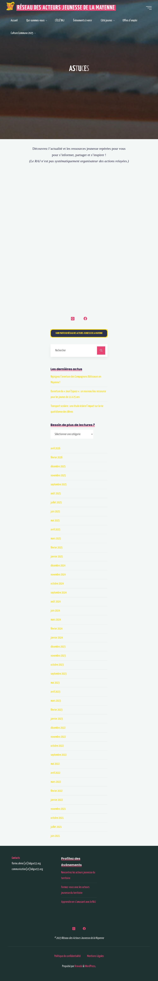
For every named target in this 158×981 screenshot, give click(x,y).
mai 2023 (55, 682)
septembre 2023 (59, 673)
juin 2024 (55, 610)
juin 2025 (55, 511)
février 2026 (56, 457)
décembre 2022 (58, 727)
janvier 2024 (57, 637)
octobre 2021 (57, 817)
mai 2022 (55, 763)
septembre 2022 (59, 754)
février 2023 (56, 709)
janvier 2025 (57, 556)
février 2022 (56, 790)
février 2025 (56, 547)
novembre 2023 (58, 655)
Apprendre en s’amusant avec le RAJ (78, 901)
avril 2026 (55, 448)
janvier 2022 (57, 799)
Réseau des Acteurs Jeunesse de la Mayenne (66, 8)
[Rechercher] (101, 350)
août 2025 (56, 493)
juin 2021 (55, 835)
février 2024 (56, 628)
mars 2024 (56, 619)
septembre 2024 (59, 592)
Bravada (78, 966)
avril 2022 (55, 772)
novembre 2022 (58, 736)
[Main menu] (149, 7)
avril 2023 (55, 691)
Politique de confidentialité (67, 956)
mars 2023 (56, 700)
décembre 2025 (58, 466)
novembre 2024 (58, 574)
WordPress (90, 966)
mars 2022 (56, 781)
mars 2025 (56, 538)
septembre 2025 (59, 484)
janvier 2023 (57, 718)
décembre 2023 (58, 646)
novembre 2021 (58, 808)
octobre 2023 (57, 664)
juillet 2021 (56, 826)
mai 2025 (55, 520)
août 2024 (56, 601)
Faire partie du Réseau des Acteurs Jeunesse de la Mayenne (79, 333)
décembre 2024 (58, 565)
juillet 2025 (56, 502)
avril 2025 (55, 529)
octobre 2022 (57, 745)
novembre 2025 (58, 475)
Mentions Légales (95, 956)
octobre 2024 (57, 583)
